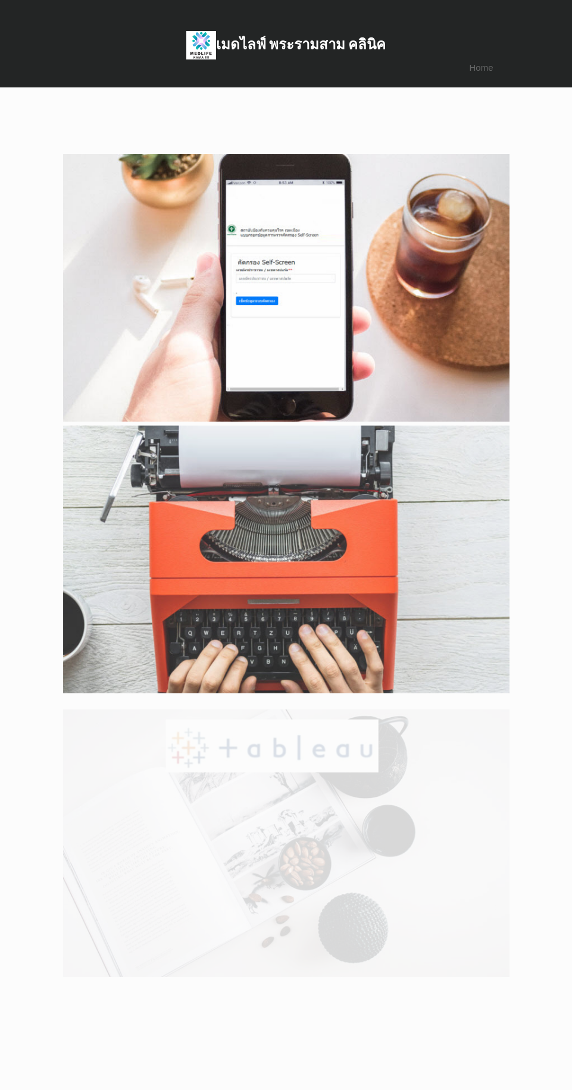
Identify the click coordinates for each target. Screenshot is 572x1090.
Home (481, 67)
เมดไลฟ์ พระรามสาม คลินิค (301, 44)
